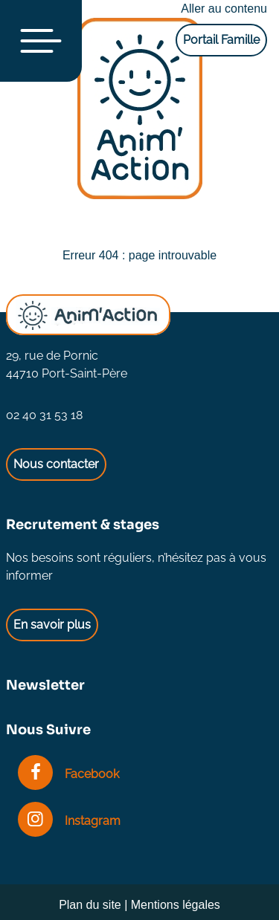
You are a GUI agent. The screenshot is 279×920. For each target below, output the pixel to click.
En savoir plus (52, 625)
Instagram (69, 821)
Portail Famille (221, 40)
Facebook (68, 774)
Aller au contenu (224, 8)
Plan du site (90, 904)
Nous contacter (56, 464)
